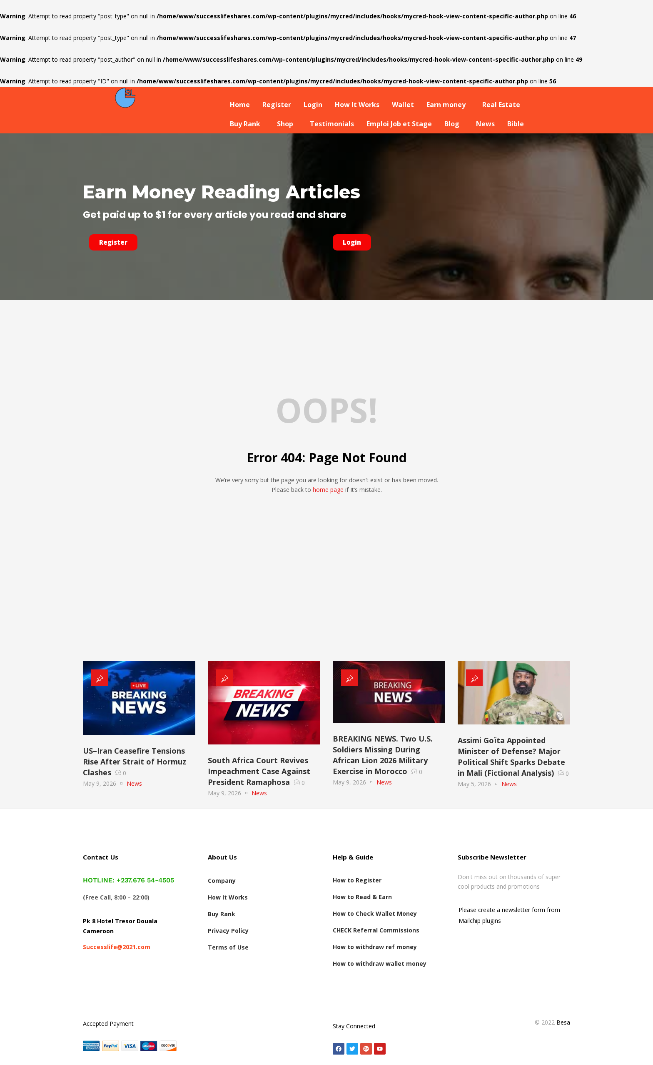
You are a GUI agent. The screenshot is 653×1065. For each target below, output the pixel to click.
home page (328, 490)
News (485, 123)
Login (313, 104)
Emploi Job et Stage (399, 123)
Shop (285, 123)
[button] (448, 104)
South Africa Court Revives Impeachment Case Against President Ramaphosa (259, 771)
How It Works (357, 104)
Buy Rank (245, 123)
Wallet (403, 104)
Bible (515, 123)
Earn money (446, 104)
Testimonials (332, 123)
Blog (451, 123)
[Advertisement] (326, 594)
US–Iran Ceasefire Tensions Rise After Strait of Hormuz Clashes (134, 761)
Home (240, 104)
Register (276, 104)
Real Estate (501, 104)
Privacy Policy (228, 931)
